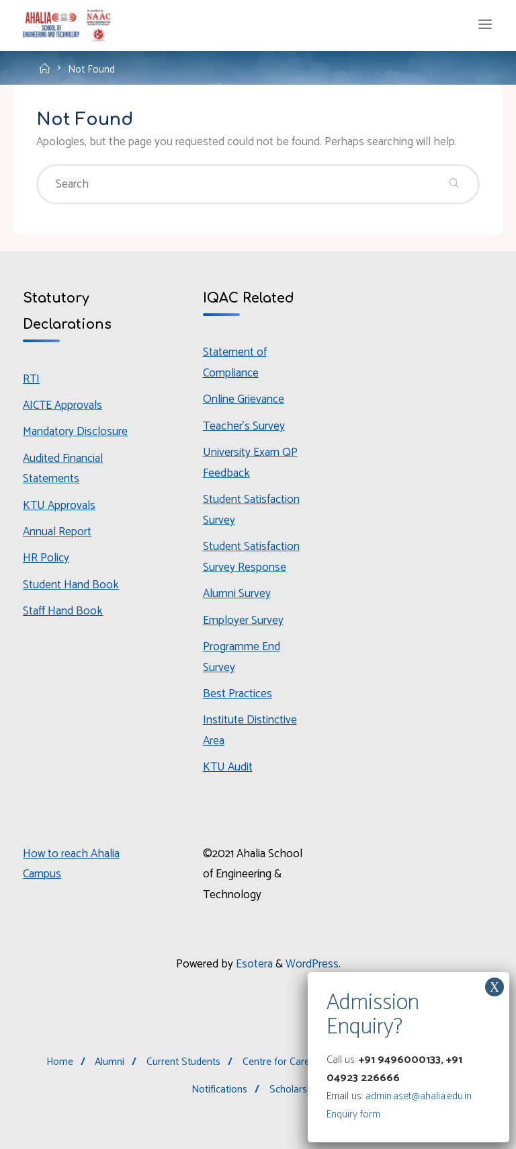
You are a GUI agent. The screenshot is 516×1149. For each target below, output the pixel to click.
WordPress (312, 964)
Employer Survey (243, 620)
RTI (31, 379)
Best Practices (237, 693)
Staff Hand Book (63, 611)
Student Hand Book (71, 585)
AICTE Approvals (62, 405)
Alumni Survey (237, 593)
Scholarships (297, 1089)
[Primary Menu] (485, 25)
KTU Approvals (59, 505)
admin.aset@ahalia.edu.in (419, 1096)
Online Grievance (243, 399)
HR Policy (46, 558)
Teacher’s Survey (244, 426)
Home (59, 1062)
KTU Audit (228, 767)
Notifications (219, 1089)
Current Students (183, 1062)
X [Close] (494, 987)
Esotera (253, 964)
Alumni (109, 1062)
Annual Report (57, 531)
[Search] (453, 184)
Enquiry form (353, 1114)
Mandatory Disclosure (75, 431)
